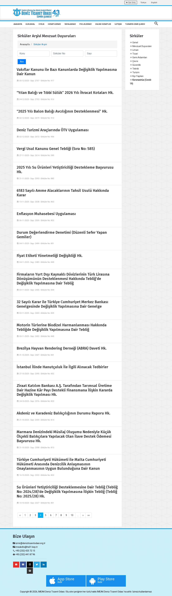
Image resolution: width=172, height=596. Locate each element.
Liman (134, 50)
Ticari (134, 53)
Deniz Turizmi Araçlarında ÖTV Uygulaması (53, 130)
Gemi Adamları (138, 57)
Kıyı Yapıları (136, 76)
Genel (134, 42)
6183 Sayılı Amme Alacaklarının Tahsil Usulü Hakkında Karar (63, 192)
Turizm (134, 72)
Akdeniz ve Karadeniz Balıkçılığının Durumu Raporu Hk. (63, 413)
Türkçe (143, 3)
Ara (22, 61)
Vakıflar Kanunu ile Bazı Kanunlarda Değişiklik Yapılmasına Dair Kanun (67, 71)
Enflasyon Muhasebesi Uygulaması (46, 214)
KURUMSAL (30, 24)
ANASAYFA (18, 24)
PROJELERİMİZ (85, 24)
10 (72, 515)
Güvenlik (135, 65)
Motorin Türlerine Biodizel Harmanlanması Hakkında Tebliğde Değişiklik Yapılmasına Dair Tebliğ (62, 327)
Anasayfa (25, 44)
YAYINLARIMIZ (70, 24)
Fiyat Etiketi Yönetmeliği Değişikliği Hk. (49, 255)
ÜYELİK (41, 24)
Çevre (134, 61)
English (154, 3)
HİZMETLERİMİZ (54, 24)
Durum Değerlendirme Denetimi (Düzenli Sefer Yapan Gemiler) (62, 234)
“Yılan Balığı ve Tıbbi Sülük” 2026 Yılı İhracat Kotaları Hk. (65, 92)
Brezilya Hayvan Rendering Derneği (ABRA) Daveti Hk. (62, 348)
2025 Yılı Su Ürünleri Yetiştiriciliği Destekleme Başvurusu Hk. (65, 169)
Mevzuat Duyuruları (141, 46)
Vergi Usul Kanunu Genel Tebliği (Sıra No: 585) (56, 149)
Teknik (134, 68)
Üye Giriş (131, 3)
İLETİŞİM (118, 24)
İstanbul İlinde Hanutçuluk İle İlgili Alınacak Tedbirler (62, 367)
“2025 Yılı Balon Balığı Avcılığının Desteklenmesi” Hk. (62, 111)
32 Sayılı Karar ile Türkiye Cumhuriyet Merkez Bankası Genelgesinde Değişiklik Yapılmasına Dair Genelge (62, 304)
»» (88, 515)
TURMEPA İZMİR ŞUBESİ (135, 24)
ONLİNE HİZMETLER (103, 24)
